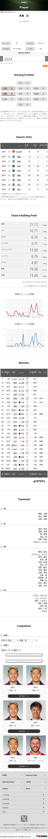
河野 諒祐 (42, 539)
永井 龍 (43, 606)
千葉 (15, 465)
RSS (45, 66)
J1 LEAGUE (5, 795)
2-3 (22, 426)
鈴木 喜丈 (42, 583)
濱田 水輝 (42, 531)
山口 (15, 469)
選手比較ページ (24, 696)
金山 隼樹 (42, 516)
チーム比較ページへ (24, 655)
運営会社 (32, 824)
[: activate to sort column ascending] (7, 146)
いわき (14, 379)
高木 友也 (42, 529)
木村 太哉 (42, 562)
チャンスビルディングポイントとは (34, 282)
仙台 (15, 387)
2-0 (22, 406)
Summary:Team (31, 775)
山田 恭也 (42, 572)
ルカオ (44, 611)
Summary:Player (8, 782)
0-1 (22, 414)
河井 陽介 (42, 570)
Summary (5, 807)
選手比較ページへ (24, 661)
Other (4, 812)
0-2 (22, 457)
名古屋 (19, 152)
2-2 (22, 469)
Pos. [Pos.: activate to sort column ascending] (40, 373)
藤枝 (15, 426)
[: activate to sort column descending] (2, 146)
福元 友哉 (42, 603)
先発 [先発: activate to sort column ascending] (35, 146)
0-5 (22, 465)
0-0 (22, 383)
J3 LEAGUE (5, 803)
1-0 (22, 422)
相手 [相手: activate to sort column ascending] (14, 373)
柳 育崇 (43, 534)
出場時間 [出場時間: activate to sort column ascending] (32, 373)
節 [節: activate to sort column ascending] (2, 373)
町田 (15, 433)
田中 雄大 (42, 557)
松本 (19, 166)
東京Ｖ (14, 410)
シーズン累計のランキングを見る (35, 286)
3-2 (22, 445)
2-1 (22, 398)
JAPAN (28, 782)
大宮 (15, 391)
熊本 (15, 383)
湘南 (19, 157)
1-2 (22, 402)
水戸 (15, 422)
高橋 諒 (43, 580)
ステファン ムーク (39, 554)
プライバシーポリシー (22, 824)
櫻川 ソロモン (41, 601)
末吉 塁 (43, 559)
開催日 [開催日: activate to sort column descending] (7, 373)
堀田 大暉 (42, 514)
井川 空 (43, 565)
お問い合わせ (40, 824)
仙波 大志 (42, 585)
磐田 (15, 461)
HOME (2, 12)
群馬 (15, 398)
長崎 (15, 395)
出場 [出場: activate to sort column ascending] (26, 146)
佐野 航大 (42, 567)
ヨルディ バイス (40, 542)
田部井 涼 (42, 578)
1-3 (22, 433)
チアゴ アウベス (40, 595)
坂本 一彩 (42, 608)
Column (5, 789)
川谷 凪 (43, 575)
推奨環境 (12, 824)
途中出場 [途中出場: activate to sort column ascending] (43, 146)
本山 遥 (43, 537)
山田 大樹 (42, 519)
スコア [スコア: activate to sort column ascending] (21, 373)
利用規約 (6, 824)
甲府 (15, 418)
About (28, 789)
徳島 (15, 406)
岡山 (19, 185)
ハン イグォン (41, 598)
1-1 (22, 379)
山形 (15, 457)
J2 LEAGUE (5, 799)
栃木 (15, 402)
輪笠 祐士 (42, 552)
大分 (15, 414)
